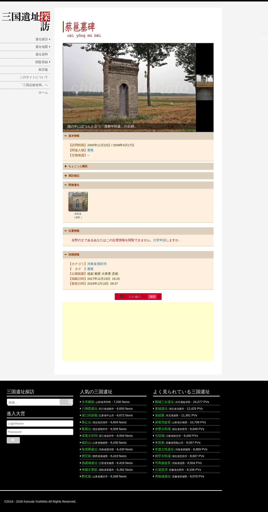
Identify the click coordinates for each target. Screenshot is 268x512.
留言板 (43, 69)
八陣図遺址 (89, 408)
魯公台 (86, 421)
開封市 (102, 263)
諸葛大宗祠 (89, 435)
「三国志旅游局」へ (34, 85)
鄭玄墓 (86, 475)
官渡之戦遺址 (164, 448)
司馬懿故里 (163, 462)
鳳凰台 (86, 428)
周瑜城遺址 (163, 475)
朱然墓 (159, 442)
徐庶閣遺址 (89, 448)
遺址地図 (41, 46)
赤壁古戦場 (163, 428)
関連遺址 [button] (71, 185)
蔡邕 (90, 150)
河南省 (92, 263)
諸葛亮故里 (163, 421)
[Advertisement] (138, 331)
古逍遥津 (161, 469)
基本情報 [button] (71, 136)
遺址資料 (41, 54)
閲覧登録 (41, 62)
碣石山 (86, 442)
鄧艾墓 (86, 455)
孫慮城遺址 (89, 462)
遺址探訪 (41, 39)
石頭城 (159, 435)
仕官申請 (159, 239)
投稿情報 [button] (71, 254)
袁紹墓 (159, 414)
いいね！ (135, 296)
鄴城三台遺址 (164, 401)
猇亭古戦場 (163, 455)
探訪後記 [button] (71, 175)
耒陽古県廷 (89, 469)
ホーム (43, 92)
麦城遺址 (161, 408)
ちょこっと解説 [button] (75, 166)
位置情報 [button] (71, 230)
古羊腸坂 (88, 401)
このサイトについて (34, 77)
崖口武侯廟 (89, 414)
